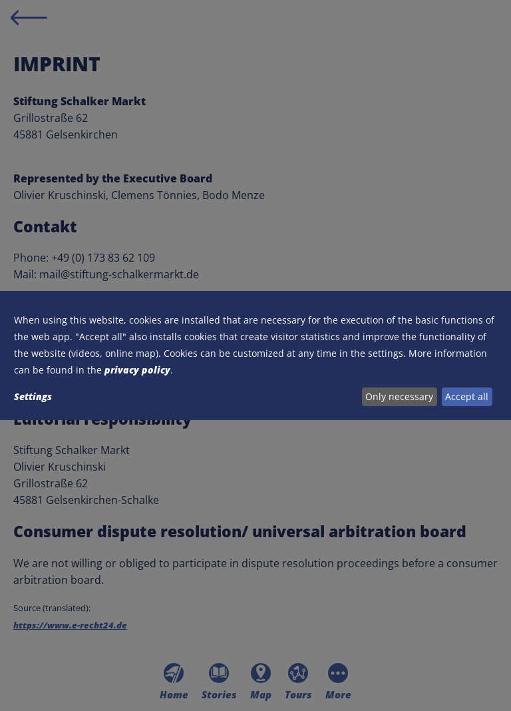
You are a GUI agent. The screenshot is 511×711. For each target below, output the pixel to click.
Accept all (466, 396)
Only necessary (399, 396)
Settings (33, 396)
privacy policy (137, 369)
